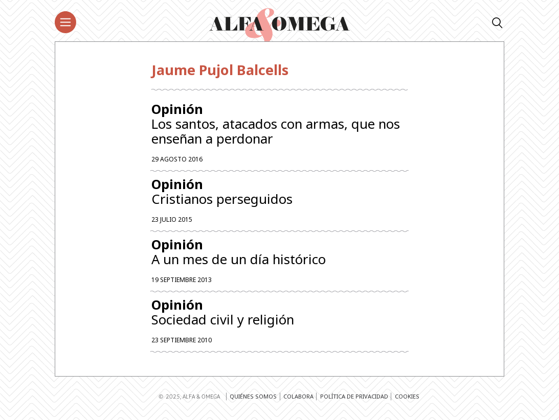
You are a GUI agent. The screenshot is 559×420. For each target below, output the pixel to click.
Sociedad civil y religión (279, 316)
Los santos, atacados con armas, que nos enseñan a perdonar (279, 124)
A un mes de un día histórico (279, 254)
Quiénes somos (253, 400)
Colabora (298, 400)
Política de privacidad (354, 400)
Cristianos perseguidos (279, 193)
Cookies (407, 400)
